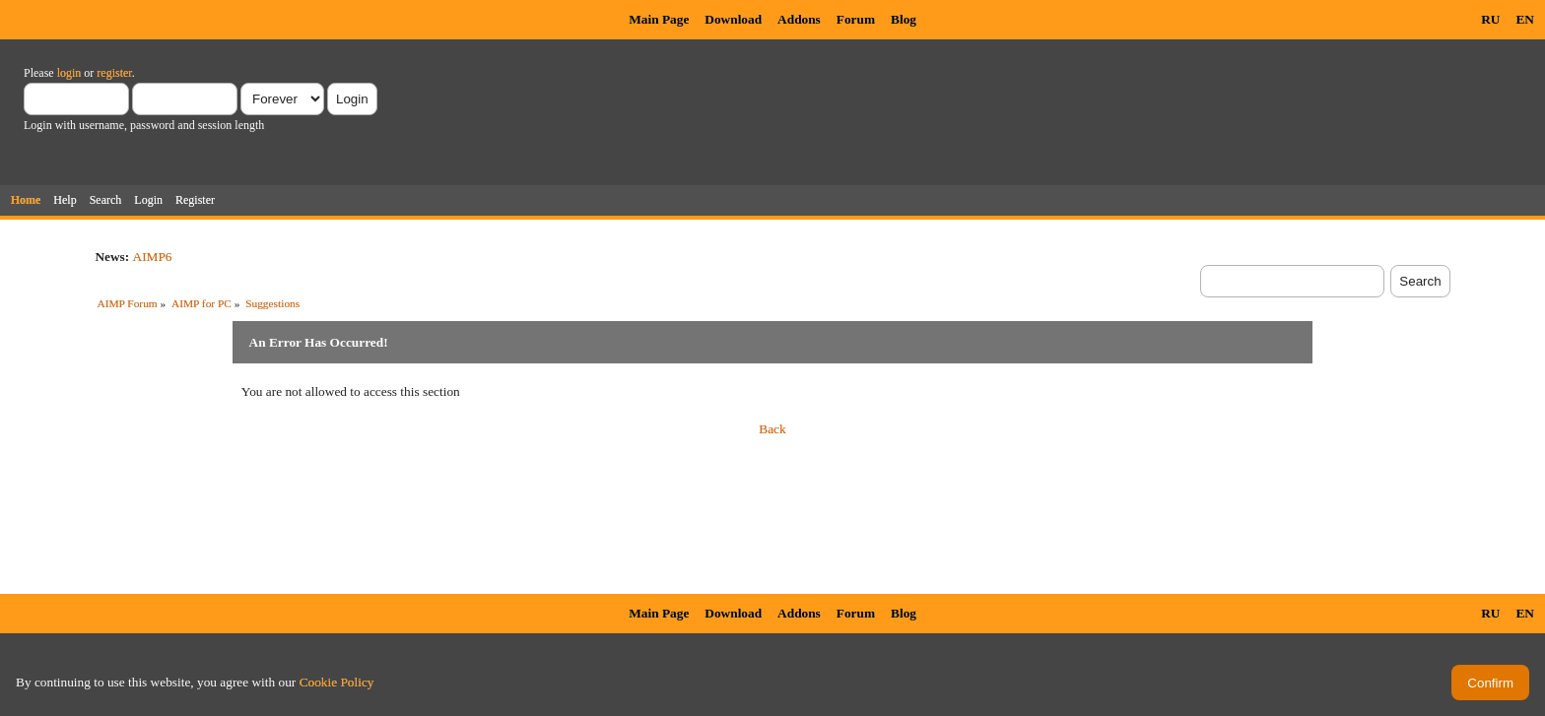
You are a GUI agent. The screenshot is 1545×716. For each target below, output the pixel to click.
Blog (903, 19)
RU (1490, 19)
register (114, 73)
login (69, 73)
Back (772, 429)
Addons (799, 19)
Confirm (1490, 683)
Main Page (659, 19)
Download (733, 19)
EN (1524, 19)
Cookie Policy (337, 682)
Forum (856, 19)
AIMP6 (152, 256)
